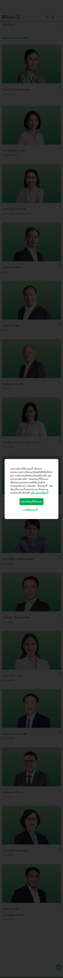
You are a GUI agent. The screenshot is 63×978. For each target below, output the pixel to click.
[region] (31, 489)
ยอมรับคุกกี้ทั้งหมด (31, 501)
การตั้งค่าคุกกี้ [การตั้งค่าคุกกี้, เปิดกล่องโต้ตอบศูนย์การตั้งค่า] (30, 509)
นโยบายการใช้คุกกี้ (39, 492)
